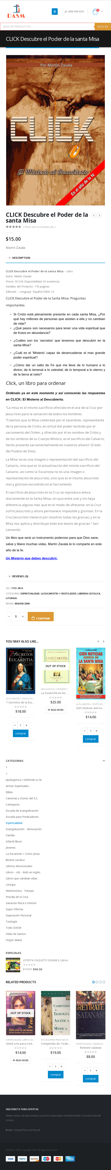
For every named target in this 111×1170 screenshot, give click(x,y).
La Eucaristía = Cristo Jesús (58, 593)
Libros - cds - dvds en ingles (23, 872)
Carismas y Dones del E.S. (22, 798)
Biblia (9, 792)
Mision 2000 (22, 603)
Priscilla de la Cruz (17, 897)
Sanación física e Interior (21, 903)
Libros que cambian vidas (21, 878)
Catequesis (13, 804)
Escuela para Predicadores (22, 817)
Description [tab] (21, 258)
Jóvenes (11, 847)
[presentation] (98, 641)
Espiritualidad (30, 593)
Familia (10, 835)
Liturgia (11, 598)
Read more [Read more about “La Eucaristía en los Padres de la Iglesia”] (57, 710)
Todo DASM (13, 927)
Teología (11, 921)
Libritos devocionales (19, 866)
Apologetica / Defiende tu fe (56, 689)
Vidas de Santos (16, 934)
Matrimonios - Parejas (20, 891)
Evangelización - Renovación (24, 829)
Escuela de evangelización (22, 810)
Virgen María (14, 940)
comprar (43, 618)
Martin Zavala (23, 276)
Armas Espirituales (17, 786)
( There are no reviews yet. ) (39, 227)
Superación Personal (18, 915)
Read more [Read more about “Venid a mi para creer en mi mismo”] (22, 1060)
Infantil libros (14, 841)
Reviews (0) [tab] (20, 576)
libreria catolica (89, 593)
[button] (93, 982)
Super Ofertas (14, 909)
